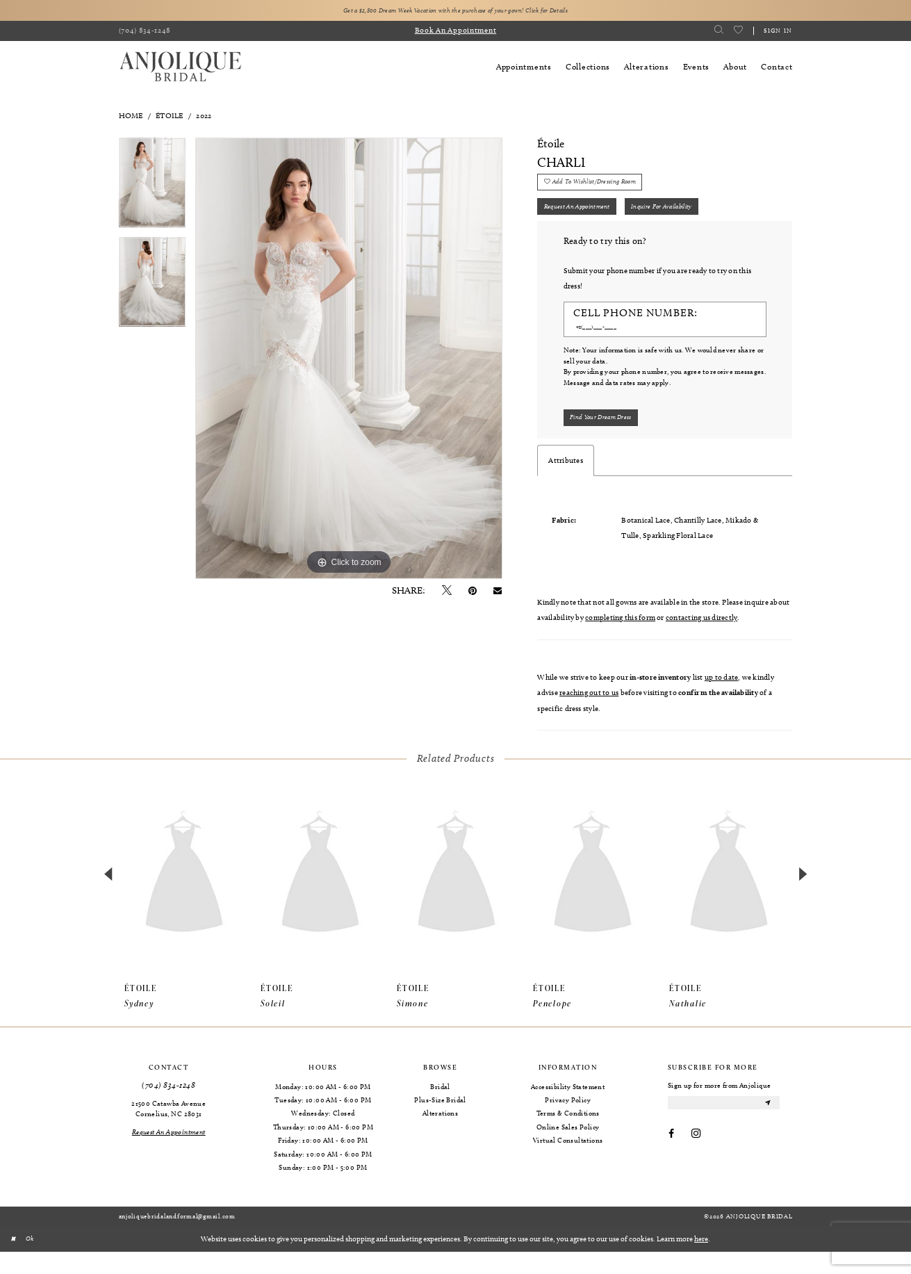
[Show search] (718, 33)
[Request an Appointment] (168, 1154)
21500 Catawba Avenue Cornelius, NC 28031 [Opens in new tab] (168, 1130)
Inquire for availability (692, 219)
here (701, 1261)
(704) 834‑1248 (168, 1107)
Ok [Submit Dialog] (35, 1261)
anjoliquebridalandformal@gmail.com (177, 1238)
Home (131, 117)
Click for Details (578, 11)
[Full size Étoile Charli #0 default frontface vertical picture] (349, 360)
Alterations (440, 1136)
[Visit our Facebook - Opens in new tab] (671, 1160)
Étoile (169, 117)
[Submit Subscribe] (767, 1127)
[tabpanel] (152, 189)
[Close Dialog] (15, 1261)
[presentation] (184, 897)
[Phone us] (145, 33)
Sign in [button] (778, 32)
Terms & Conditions (568, 1136)
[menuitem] (145, 33)
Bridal (440, 1108)
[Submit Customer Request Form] (610, 437)
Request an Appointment (586, 219)
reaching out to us (588, 715)
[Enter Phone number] (659, 344)
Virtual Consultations (567, 1163)
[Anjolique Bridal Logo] (181, 69)
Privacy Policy (568, 1122)
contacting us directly (701, 640)
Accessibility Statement (568, 1108)
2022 (203, 117)
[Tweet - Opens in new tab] (446, 593)
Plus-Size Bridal (440, 1122)
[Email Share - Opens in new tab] (497, 593)
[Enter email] (724, 1127)
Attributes (565, 483)
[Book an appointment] (455, 33)
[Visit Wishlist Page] (738, 33)
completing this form (620, 640)
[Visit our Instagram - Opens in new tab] (696, 1160)
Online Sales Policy (568, 1149)
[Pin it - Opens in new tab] (472, 593)
